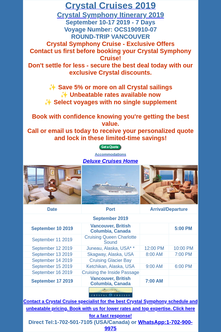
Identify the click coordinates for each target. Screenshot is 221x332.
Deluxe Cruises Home (110, 161)
